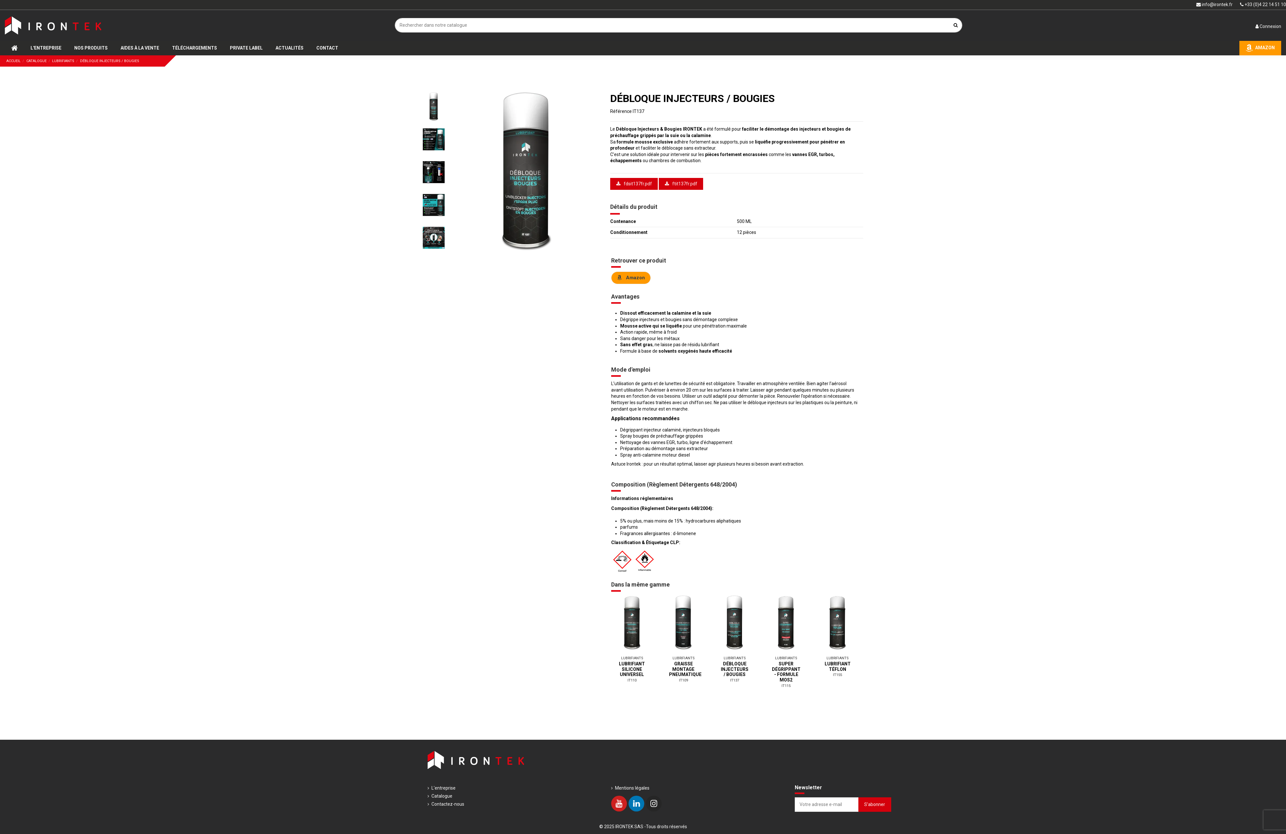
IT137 (734, 680)
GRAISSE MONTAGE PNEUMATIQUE (685, 669)
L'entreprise (443, 788)
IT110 (632, 680)
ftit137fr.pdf (681, 183)
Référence (621, 111)
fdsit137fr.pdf (634, 183)
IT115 (786, 686)
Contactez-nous (447, 804)
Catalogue (441, 796)
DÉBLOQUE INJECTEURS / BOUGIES (734, 669)
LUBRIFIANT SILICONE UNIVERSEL (632, 669)
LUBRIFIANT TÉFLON (838, 666)
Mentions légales (632, 788)
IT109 (683, 680)
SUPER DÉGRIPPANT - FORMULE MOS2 (786, 671)
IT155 (837, 675)
